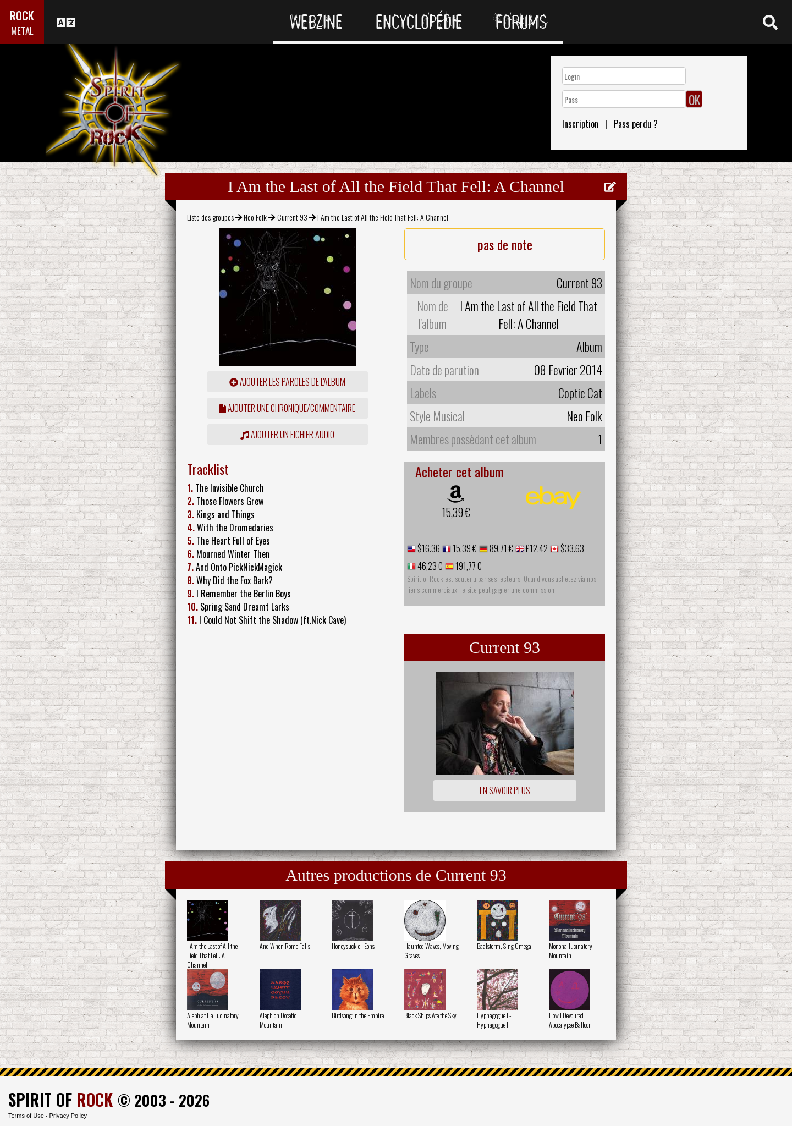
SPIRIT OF (60, 1099)
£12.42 (536, 548)
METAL (22, 30)
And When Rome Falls (285, 946)
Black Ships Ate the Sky (430, 1015)
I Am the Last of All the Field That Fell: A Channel (212, 955)
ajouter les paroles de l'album (287, 381)
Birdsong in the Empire (358, 1015)
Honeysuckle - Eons (353, 946)
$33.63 (571, 548)
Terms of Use (26, 1115)
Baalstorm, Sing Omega (504, 946)
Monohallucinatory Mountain (570, 950)
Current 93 (292, 217)
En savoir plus (505, 790)
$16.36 (428, 548)
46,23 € (429, 566)
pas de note (504, 244)
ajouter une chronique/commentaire (287, 408)
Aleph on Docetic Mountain (278, 1019)
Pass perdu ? (636, 123)
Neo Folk (255, 217)
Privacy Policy (68, 1115)
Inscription (580, 123)
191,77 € (468, 566)
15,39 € (456, 512)
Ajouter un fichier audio (287, 434)
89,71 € (500, 548)
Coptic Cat (580, 393)
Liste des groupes (210, 217)
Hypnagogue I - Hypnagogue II (494, 1019)
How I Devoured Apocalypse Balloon (570, 1019)
